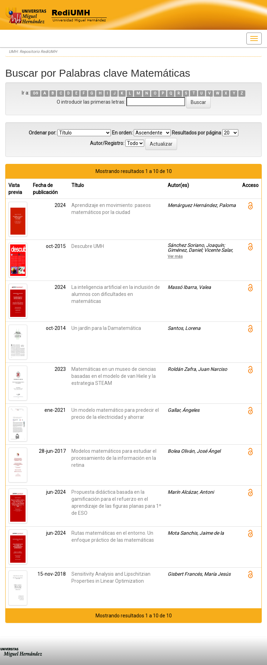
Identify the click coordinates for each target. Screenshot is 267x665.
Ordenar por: (42, 133)
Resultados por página (196, 133)
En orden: (122, 133)
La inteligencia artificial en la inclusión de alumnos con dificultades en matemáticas (115, 294)
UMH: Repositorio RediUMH (33, 51)
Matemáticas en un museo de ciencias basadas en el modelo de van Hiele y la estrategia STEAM (113, 376)
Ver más (175, 256)
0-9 (35, 93)
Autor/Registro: (107, 143)
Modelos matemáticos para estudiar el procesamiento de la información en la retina (113, 458)
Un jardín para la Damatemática (106, 328)
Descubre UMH (87, 246)
